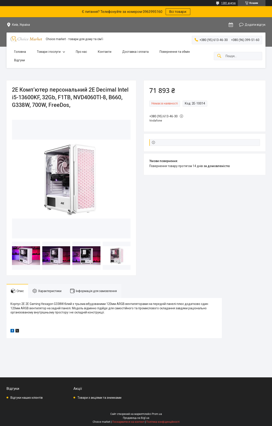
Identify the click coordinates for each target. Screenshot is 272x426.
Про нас (81, 51)
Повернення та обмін (175, 51)
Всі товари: (178, 12)
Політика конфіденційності (163, 421)
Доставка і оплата (135, 51)
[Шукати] (219, 56)
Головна (20, 51)
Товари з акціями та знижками (99, 397)
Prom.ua (157, 414)
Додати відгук (255, 24)
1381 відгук (228, 3)
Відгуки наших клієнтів (26, 397)
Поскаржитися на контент (128, 421)
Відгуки (19, 60)
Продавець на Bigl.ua (136, 417)
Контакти (104, 51)
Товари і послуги (49, 51)
